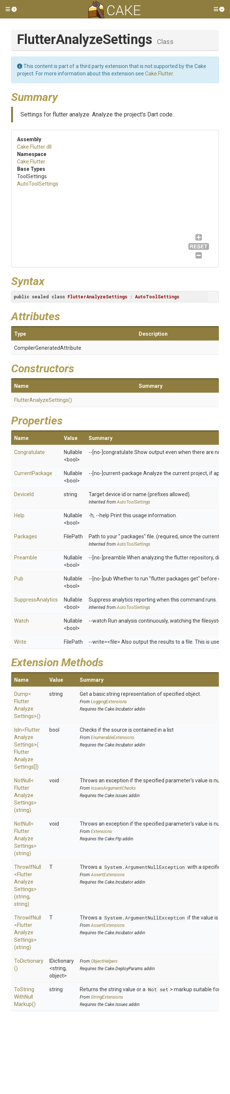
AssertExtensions (108, 874)
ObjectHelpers (104, 961)
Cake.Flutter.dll (34, 147)
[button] (11, 9)
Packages (25, 536)
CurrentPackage (33, 473)
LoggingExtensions (109, 701)
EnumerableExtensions (112, 737)
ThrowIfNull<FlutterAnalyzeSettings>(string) (27, 932)
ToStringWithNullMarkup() (25, 996)
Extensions (101, 831)
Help (19, 515)
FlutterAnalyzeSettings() (43, 400)
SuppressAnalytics (36, 600)
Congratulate (29, 452)
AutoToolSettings (37, 184)
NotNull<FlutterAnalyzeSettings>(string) (25, 795)
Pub (18, 579)
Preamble (25, 557)
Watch (21, 621)
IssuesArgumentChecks (113, 788)
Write (20, 642)
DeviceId (24, 494)
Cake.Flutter (159, 74)
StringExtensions (107, 997)
